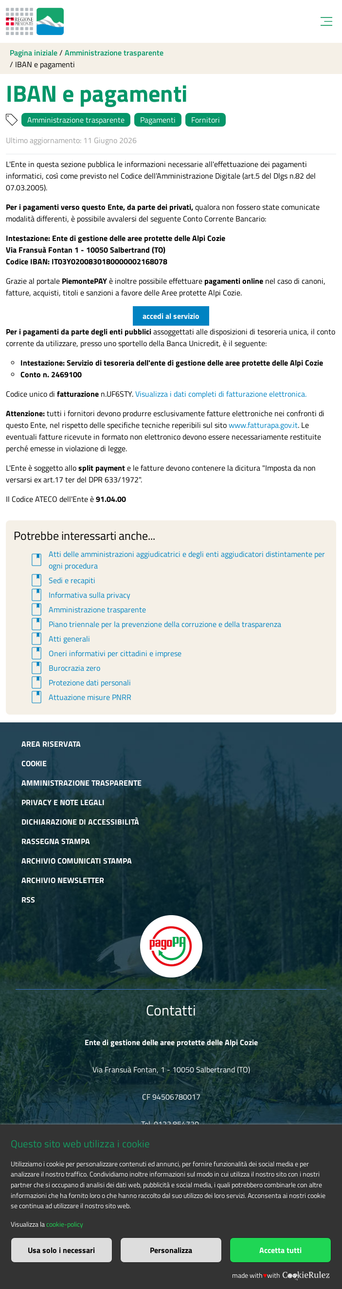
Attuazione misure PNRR (79, 697)
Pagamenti (158, 120)
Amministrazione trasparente (114, 52)
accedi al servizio (171, 316)
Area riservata (51, 744)
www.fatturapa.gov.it (263, 425)
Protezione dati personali (79, 682)
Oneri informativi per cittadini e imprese (104, 653)
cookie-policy (64, 1224)
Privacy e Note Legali (63, 802)
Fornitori (205, 120)
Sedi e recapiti (61, 580)
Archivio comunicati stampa (76, 860)
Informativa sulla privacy (79, 595)
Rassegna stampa (55, 841)
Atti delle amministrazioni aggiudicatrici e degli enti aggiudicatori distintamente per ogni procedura (176, 559)
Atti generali (59, 638)
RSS (28, 899)
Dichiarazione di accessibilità (80, 822)
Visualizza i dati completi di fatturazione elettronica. (220, 394)
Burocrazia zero (64, 668)
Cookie (34, 763)
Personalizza (171, 1250)
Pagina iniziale (33, 52)
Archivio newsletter (62, 880)
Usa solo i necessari (61, 1250)
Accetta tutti (280, 1250)
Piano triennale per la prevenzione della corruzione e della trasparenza (154, 624)
